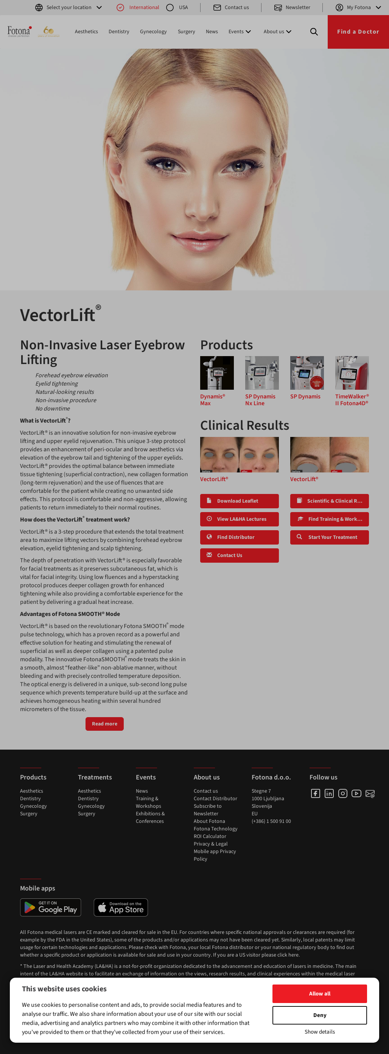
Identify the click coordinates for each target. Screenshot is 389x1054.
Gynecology (153, 31)
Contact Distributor (215, 798)
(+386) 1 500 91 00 (271, 821)
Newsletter (292, 7)
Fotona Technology (216, 829)
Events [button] (241, 31)
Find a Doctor (358, 32)
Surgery (186, 31)
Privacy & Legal (211, 844)
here (293, 955)
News (212, 31)
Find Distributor (231, 537)
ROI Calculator (210, 836)
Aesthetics (86, 31)
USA (176, 7)
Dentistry (119, 31)
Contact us (231, 7)
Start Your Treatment (327, 537)
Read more (104, 724)
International (137, 7)
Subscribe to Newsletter (208, 810)
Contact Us (224, 555)
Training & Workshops (148, 802)
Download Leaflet (232, 501)
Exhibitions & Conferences (150, 817)
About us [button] (278, 31)
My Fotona (359, 7)
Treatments (95, 777)
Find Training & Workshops (333, 519)
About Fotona (209, 821)
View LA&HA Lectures (236, 519)
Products (33, 777)
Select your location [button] (69, 7)
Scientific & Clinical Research (333, 501)
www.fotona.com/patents (225, 1011)
